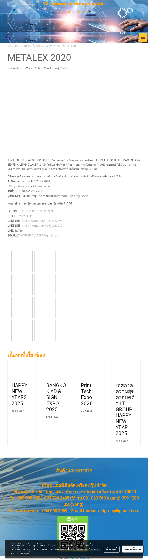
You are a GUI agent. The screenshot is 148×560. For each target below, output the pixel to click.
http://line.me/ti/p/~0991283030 (42, 225)
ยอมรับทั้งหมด (133, 549)
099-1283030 (46, 211)
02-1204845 (25, 216)
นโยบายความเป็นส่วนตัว (86, 549)
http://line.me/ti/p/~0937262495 (42, 220)
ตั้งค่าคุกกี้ (111, 549)
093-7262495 (28, 211)
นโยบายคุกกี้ (23, 553)
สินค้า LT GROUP (74, 470)
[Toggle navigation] (143, 37)
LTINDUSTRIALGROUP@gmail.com (38, 235)
